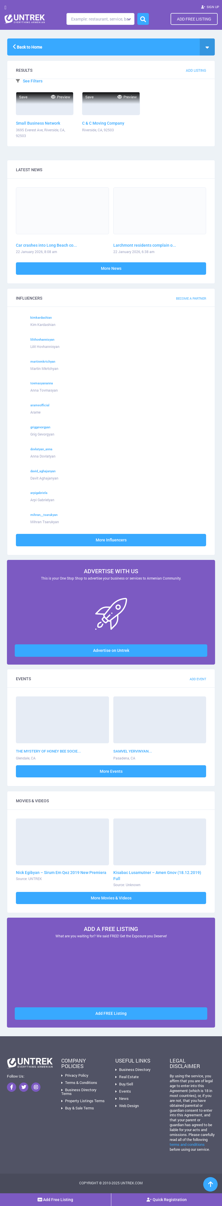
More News (111, 268)
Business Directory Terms (79, 1091)
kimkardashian (41, 318)
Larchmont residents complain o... (144, 245)
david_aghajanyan (43, 471)
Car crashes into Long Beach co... (46, 245)
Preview (60, 97)
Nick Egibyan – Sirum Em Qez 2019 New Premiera (61, 872)
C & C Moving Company (103, 123)
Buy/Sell (126, 1084)
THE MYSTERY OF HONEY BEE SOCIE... (48, 751)
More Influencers (111, 540)
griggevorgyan (40, 427)
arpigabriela (38, 493)
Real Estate (129, 1076)
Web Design (129, 1105)
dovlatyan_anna (41, 449)
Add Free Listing (194, 19)
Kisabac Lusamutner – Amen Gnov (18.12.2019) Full (157, 875)
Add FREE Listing (111, 1013)
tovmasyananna (41, 383)
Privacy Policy (76, 1075)
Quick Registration (167, 1199)
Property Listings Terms (85, 1100)
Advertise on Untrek (111, 650)
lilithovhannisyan (42, 340)
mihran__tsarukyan (44, 515)
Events (125, 1091)
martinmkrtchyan (42, 362)
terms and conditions (187, 1144)
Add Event (198, 679)
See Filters (29, 81)
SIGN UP (210, 8)
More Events (111, 771)
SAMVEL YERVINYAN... (132, 751)
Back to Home (27, 46)
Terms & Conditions (81, 1082)
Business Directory (135, 1069)
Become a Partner (191, 298)
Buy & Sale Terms (79, 1108)
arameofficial (39, 405)
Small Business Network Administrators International (42, 123)
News (124, 1098)
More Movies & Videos (111, 898)
